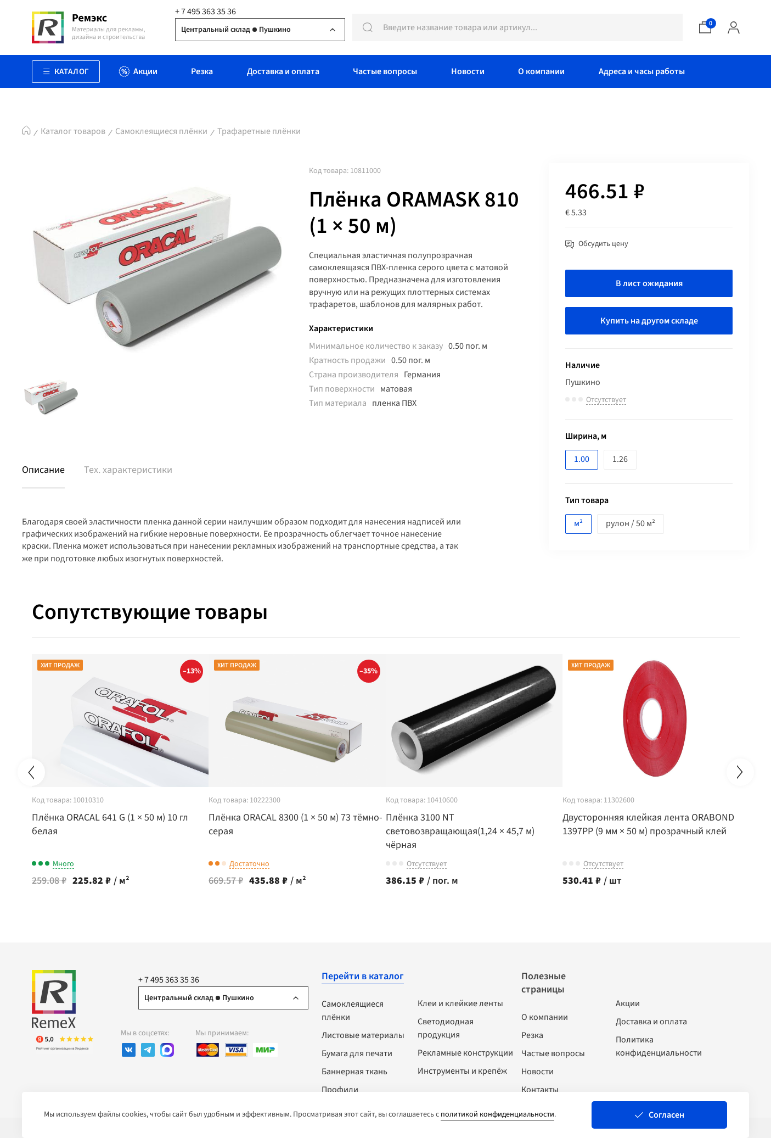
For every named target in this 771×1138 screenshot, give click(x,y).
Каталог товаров (73, 131)
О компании (544, 1016)
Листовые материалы (363, 1034)
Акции (628, 1002)
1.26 (620, 459)
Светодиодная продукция (446, 1027)
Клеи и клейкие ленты (460, 1002)
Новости (537, 1070)
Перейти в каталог (363, 975)
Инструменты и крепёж (462, 1070)
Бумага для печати (357, 1052)
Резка (532, 1034)
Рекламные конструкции (465, 1052)
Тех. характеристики (128, 470)
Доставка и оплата (651, 1020)
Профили (340, 1089)
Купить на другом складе (649, 321)
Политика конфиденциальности (659, 1045)
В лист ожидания (649, 283)
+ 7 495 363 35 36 (205, 11)
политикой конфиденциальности (497, 1114)
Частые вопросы (553, 1052)
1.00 (581, 459)
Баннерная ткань (354, 1070)
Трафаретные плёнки (259, 131)
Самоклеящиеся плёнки (161, 131)
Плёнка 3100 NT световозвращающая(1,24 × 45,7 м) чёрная (490, 830)
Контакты (540, 1089)
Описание (43, 470)
